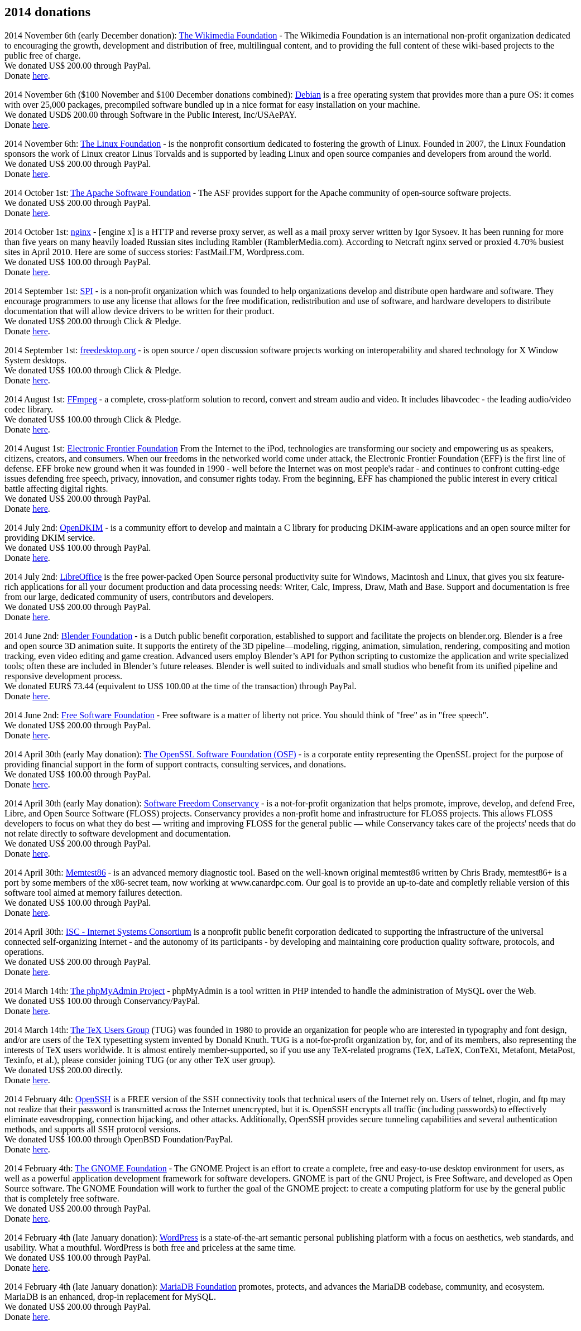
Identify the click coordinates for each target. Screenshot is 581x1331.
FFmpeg (82, 399)
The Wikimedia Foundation (228, 35)
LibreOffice (81, 577)
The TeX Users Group (109, 1030)
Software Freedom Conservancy (201, 803)
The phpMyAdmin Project (117, 991)
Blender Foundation (97, 636)
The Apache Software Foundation (130, 193)
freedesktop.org (108, 350)
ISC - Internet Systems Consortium (128, 931)
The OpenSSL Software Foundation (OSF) (219, 754)
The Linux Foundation (120, 143)
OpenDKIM (81, 527)
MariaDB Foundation (198, 1286)
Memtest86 (86, 872)
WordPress (179, 1237)
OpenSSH (93, 1099)
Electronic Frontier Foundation (122, 448)
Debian (308, 94)
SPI (86, 291)
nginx (81, 232)
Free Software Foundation (108, 715)
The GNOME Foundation (120, 1168)
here (40, 75)
